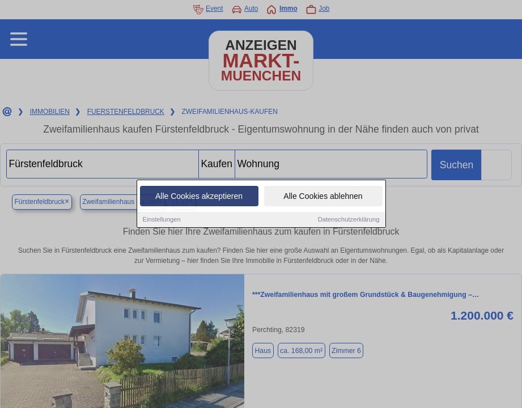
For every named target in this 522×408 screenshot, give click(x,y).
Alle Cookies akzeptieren (199, 196)
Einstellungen (162, 219)
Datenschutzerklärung (349, 219)
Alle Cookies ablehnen (322, 196)
